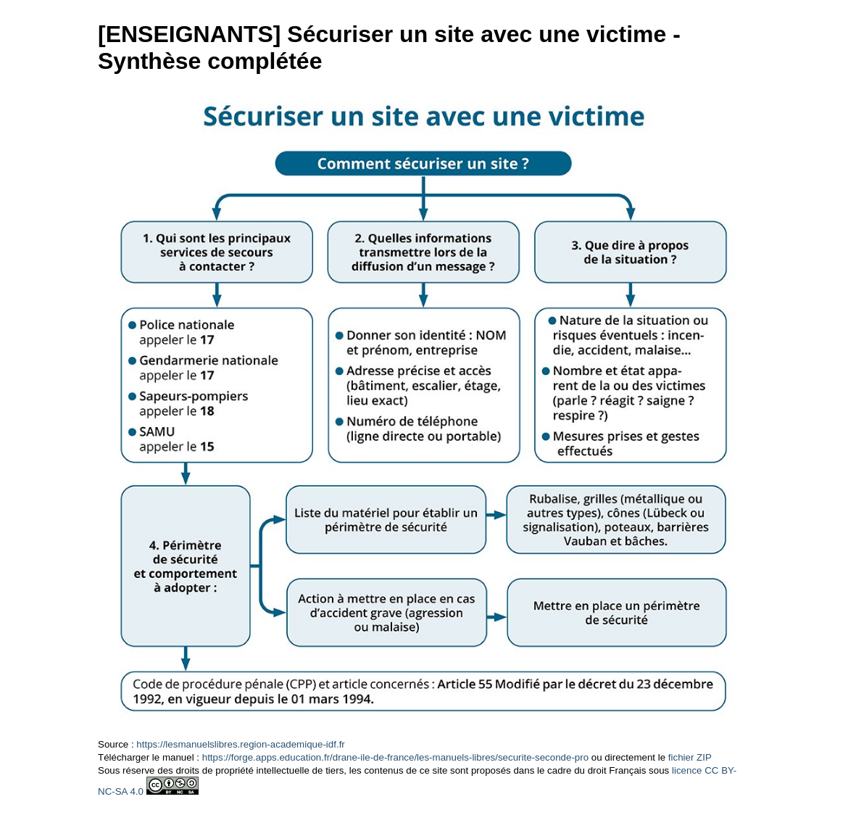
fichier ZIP (690, 757)
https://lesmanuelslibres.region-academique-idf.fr (240, 744)
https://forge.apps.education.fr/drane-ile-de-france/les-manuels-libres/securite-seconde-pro (395, 757)
